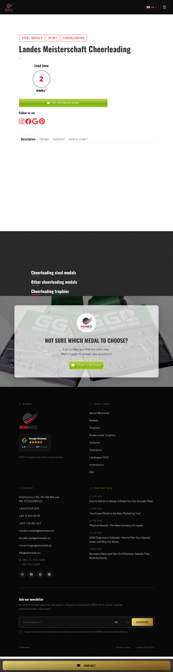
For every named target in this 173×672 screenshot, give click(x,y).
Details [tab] (44, 139)
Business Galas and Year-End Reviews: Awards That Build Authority (120, 557)
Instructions (97, 466)
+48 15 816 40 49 (29, 517)
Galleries (95, 444)
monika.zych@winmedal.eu (35, 539)
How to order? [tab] (78, 139)
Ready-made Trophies (103, 436)
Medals (94, 422)
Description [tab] (28, 139)
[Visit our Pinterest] (42, 121)
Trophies (95, 429)
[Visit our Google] (35, 121)
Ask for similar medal (63, 102)
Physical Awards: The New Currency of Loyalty (116, 527)
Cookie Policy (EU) (145, 649)
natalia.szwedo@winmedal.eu (36, 532)
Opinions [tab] (59, 139)
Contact (86, 665)
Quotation (96, 451)
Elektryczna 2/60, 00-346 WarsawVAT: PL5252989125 (39, 500)
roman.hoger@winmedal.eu (35, 547)
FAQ (92, 473)
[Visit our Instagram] (21, 121)
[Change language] (151, 7)
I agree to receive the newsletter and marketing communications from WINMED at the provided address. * (77, 633)
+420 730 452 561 (30, 525)
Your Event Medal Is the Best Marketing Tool (115, 515)
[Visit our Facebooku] (28, 121)
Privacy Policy (123, 649)
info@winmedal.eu (29, 554)
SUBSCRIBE (142, 623)
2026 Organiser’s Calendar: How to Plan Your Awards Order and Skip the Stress (120, 541)
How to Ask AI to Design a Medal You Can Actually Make (121, 502)
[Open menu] (164, 7)
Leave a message (86, 367)
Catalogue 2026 (99, 459)
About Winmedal (99, 414)
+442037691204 (29, 510)
